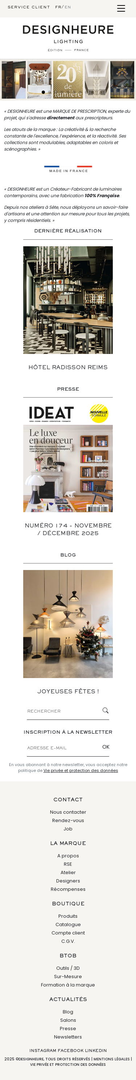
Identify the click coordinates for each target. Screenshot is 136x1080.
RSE (68, 864)
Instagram (42, 1051)
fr (58, 7)
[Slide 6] (74, 92)
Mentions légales (112, 1059)
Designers (68, 880)
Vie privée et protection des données (81, 770)
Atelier (68, 872)
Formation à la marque (68, 984)
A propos (68, 855)
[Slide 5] (68, 92)
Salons (68, 1020)
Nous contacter (68, 812)
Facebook (70, 1051)
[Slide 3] (55, 92)
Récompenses (68, 889)
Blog (68, 1011)
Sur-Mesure (68, 976)
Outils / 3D (68, 968)
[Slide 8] (86, 92)
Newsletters (68, 1036)
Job (68, 828)
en (68, 7)
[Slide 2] (49, 92)
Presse (68, 1028)
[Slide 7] (80, 92)
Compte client (68, 932)
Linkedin (96, 1051)
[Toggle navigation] (121, 8)
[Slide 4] (61, 92)
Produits (68, 916)
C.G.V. (68, 941)
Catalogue (68, 924)
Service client (29, 7)
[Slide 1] (43, 92)
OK (106, 746)
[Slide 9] (92, 92)
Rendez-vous (68, 820)
